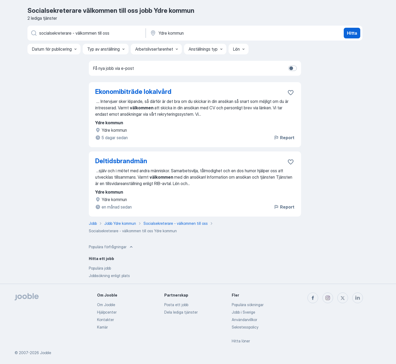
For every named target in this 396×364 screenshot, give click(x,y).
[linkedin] (357, 298)
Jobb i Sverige (243, 312)
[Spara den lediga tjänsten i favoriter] (290, 92)
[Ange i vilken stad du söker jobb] (205, 33)
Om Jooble (106, 304)
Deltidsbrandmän (121, 161)
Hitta (352, 33)
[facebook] (312, 298)
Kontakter (105, 319)
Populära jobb (100, 268)
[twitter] (342, 298)
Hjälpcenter (107, 312)
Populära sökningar (247, 304)
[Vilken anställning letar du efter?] (86, 33)
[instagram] (327, 298)
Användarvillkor (244, 319)
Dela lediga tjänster (181, 312)
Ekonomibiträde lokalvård (133, 91)
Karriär (102, 327)
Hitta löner (241, 341)
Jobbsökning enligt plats (109, 275)
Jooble (45, 352)
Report (284, 137)
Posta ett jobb (176, 304)
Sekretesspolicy (245, 327)
